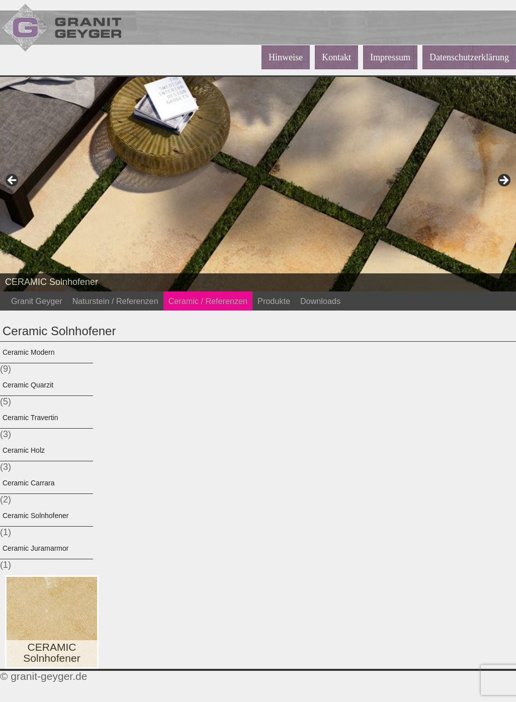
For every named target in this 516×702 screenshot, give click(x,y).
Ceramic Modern (28, 352)
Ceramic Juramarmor (35, 548)
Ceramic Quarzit (28, 385)
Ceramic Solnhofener (36, 516)
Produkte (273, 301)
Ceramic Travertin (30, 418)
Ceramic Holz (24, 450)
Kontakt (336, 57)
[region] (258, 183)
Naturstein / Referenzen (115, 301)
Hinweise (286, 57)
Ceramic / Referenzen (207, 301)
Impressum (390, 57)
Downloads (320, 301)
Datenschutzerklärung (469, 57)
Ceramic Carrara (28, 483)
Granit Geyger (36, 301)
